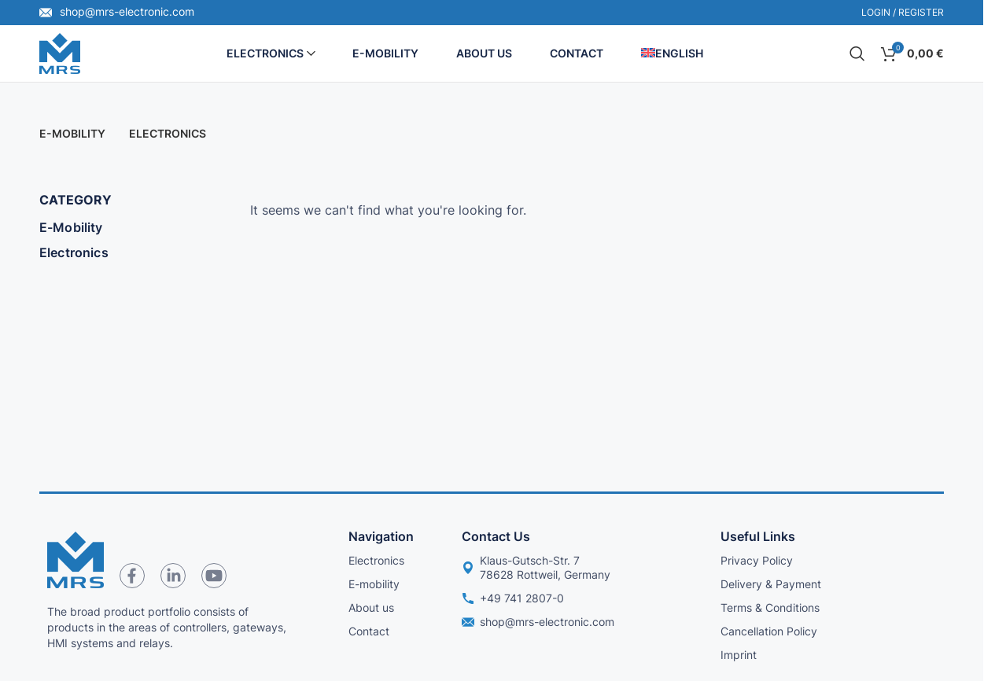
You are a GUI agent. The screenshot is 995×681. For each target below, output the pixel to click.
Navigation (381, 536)
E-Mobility (71, 227)
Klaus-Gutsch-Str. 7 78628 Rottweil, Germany (536, 567)
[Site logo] (59, 52)
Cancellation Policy (768, 631)
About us (371, 607)
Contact (368, 631)
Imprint (738, 654)
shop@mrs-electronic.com (116, 11)
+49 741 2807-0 (513, 598)
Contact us (496, 536)
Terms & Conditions (770, 607)
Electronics (74, 252)
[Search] (857, 53)
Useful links (757, 536)
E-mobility (374, 584)
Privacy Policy (756, 560)
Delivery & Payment (770, 584)
